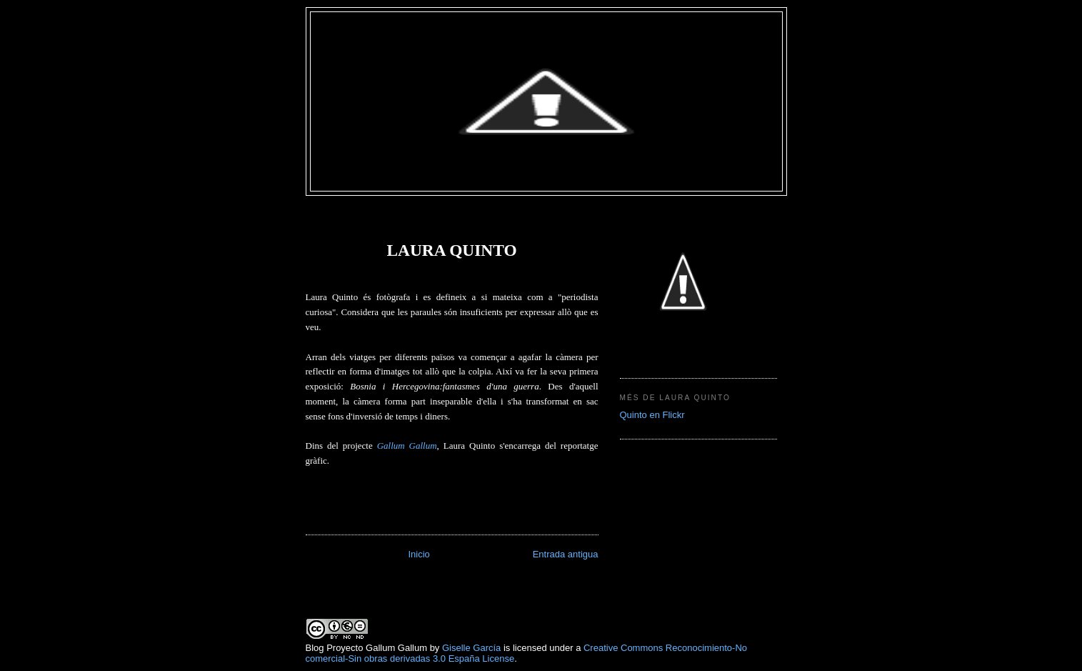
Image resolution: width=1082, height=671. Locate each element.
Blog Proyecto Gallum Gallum (367, 647)
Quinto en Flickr (652, 414)
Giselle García (471, 647)
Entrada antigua (565, 554)
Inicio (418, 554)
